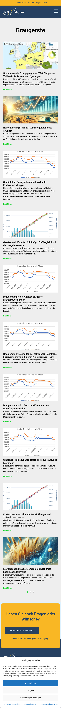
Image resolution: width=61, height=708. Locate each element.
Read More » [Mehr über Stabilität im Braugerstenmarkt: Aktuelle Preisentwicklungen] (7, 204)
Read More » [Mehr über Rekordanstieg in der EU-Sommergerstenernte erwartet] (7, 144)
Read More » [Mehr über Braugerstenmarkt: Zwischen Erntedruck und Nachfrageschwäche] (7, 422)
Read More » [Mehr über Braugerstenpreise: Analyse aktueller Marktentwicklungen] (7, 316)
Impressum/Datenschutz (11, 704)
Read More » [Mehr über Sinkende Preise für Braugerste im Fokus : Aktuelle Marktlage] (7, 476)
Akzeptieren (30, 683)
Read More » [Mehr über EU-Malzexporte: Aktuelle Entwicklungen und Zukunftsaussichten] (7, 531)
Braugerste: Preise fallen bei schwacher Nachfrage (30, 354)
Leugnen (30, 690)
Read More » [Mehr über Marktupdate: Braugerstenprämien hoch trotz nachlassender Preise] (7, 588)
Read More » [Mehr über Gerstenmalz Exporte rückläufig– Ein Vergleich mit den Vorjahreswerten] (7, 259)
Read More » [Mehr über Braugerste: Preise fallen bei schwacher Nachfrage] (7, 367)
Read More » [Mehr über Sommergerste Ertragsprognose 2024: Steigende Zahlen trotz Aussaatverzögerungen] (7, 90)
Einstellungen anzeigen (30, 697)
